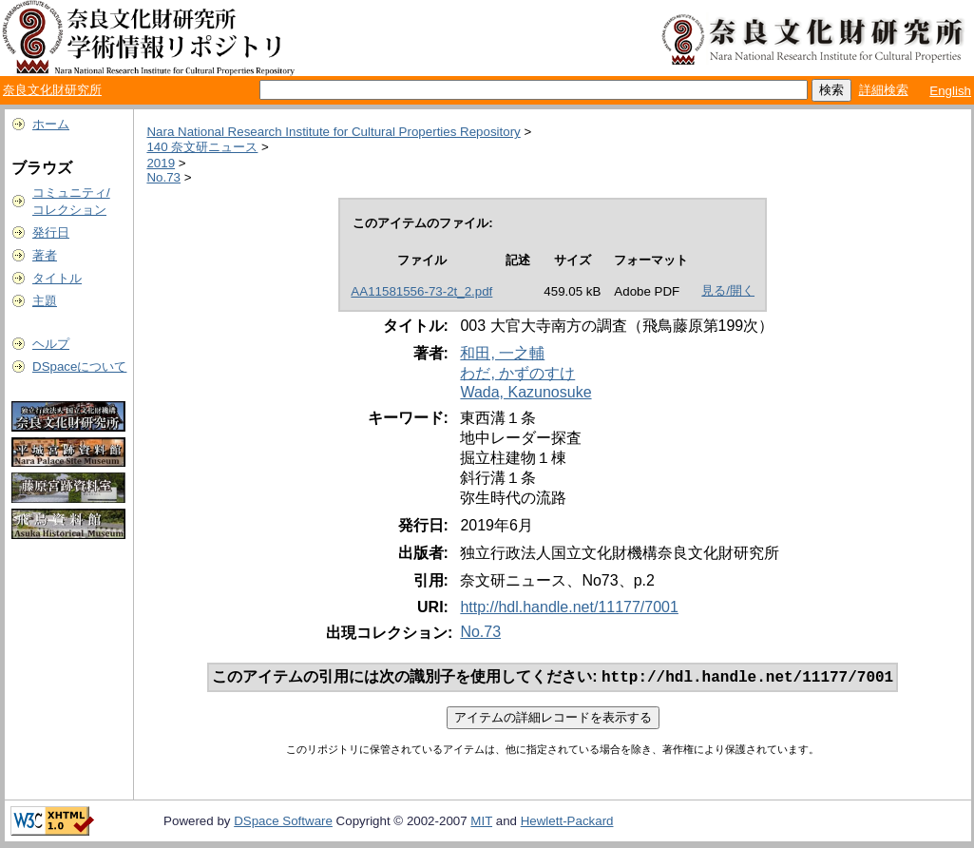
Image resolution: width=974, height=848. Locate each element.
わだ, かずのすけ (517, 373)
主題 (44, 301)
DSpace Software (283, 823)
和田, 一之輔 (502, 353)
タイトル (57, 278)
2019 (160, 163)
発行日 (50, 232)
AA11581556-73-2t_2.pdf (421, 291)
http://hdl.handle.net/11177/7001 (569, 607)
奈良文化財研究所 (52, 90)
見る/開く (727, 290)
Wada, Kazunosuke (525, 392)
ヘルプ (50, 344)
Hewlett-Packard (567, 823)
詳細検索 (883, 90)
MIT (481, 823)
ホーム (50, 124)
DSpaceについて (79, 366)
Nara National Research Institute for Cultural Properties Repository (333, 132)
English (950, 91)
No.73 (163, 177)
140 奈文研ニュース (202, 147)
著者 (44, 255)
